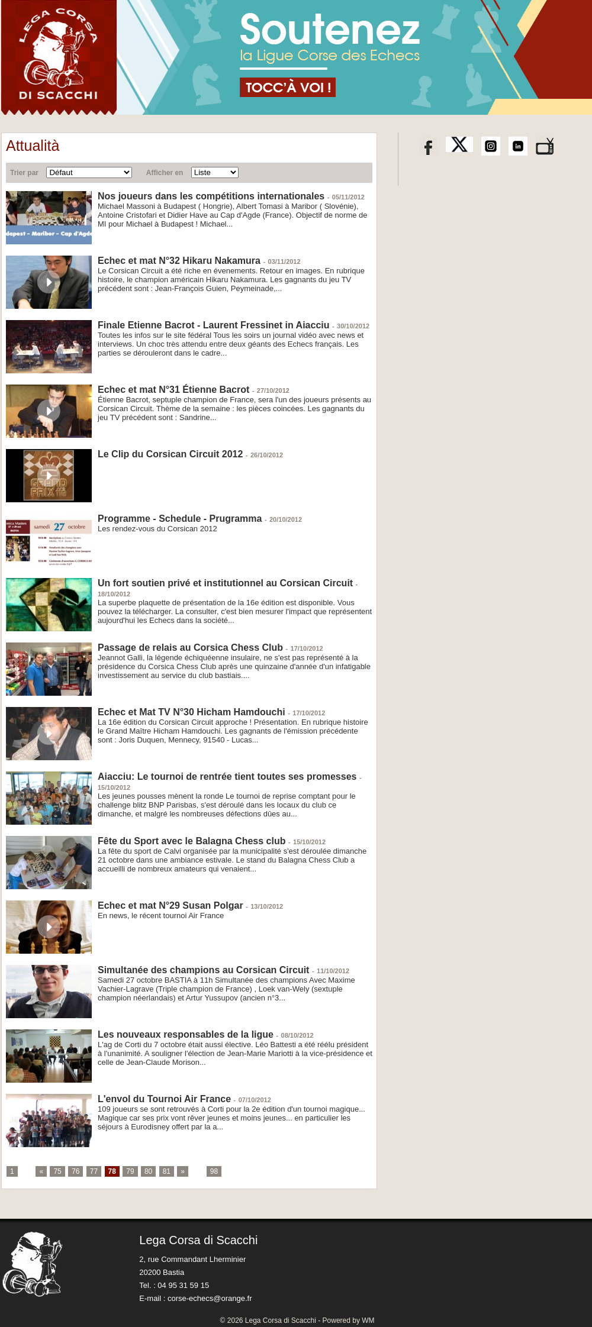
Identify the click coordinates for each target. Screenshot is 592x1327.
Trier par (24, 173)
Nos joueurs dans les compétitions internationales (211, 196)
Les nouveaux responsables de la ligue (186, 1034)
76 (75, 1171)
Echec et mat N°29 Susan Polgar (170, 905)
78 (112, 1171)
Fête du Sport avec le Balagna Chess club (191, 841)
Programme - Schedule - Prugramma (180, 519)
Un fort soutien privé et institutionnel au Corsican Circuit (225, 583)
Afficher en (165, 173)
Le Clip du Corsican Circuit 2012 (170, 454)
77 (94, 1171)
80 (148, 1171)
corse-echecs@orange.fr (210, 1298)
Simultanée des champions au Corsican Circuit (203, 970)
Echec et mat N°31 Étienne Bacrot (173, 390)
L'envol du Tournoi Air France (164, 1099)
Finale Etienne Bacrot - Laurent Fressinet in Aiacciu (214, 325)
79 (130, 1171)
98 (214, 1171)
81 (166, 1171)
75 (57, 1171)
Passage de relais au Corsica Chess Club (190, 647)
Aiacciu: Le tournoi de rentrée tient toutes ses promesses (227, 776)
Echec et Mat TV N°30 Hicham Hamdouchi (191, 712)
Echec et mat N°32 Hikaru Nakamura (179, 261)
